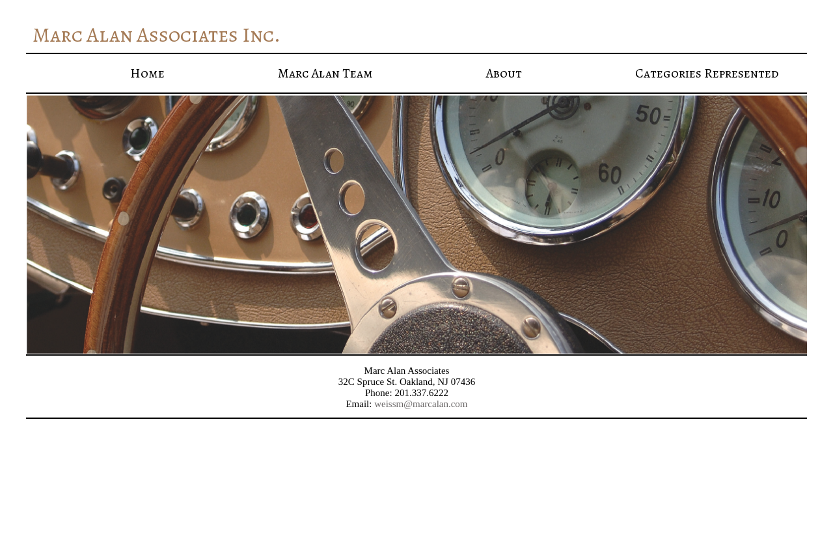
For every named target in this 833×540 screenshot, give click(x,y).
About (504, 73)
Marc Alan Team (325, 73)
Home (147, 73)
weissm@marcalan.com (420, 404)
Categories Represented (707, 73)
